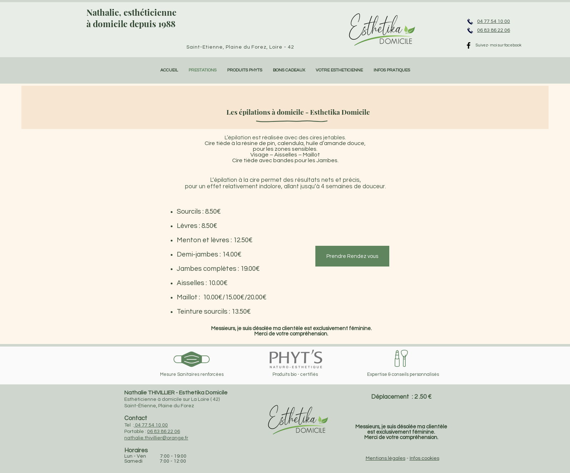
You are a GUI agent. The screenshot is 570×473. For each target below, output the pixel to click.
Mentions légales (385, 458)
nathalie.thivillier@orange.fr (156, 437)
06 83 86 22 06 (163, 431)
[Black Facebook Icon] (468, 45)
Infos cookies (424, 458)
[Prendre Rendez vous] (352, 256)
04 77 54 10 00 (151, 425)
